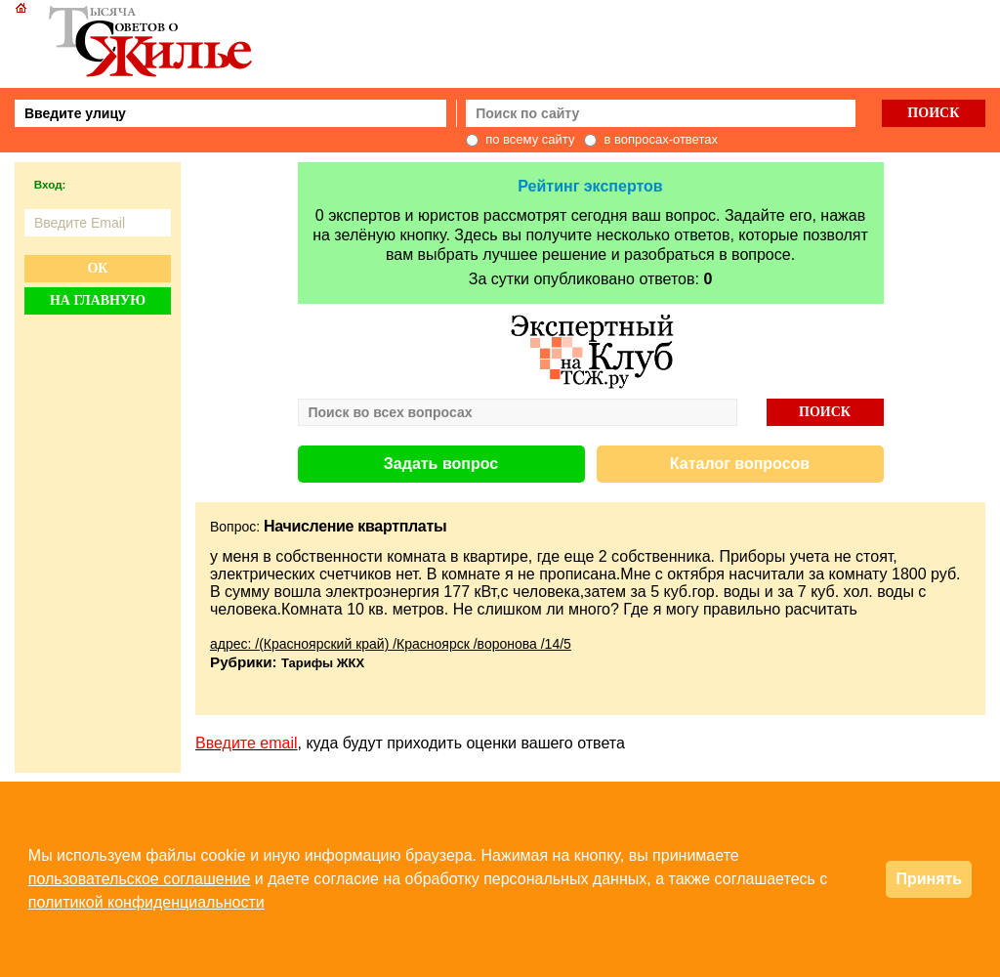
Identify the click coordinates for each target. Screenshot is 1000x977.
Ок (97, 268)
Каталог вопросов (740, 463)
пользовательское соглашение (139, 879)
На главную (98, 300)
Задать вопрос (441, 463)
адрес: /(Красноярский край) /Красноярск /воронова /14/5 (390, 644)
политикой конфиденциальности (146, 902)
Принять (929, 879)
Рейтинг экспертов (590, 186)
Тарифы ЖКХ (322, 663)
